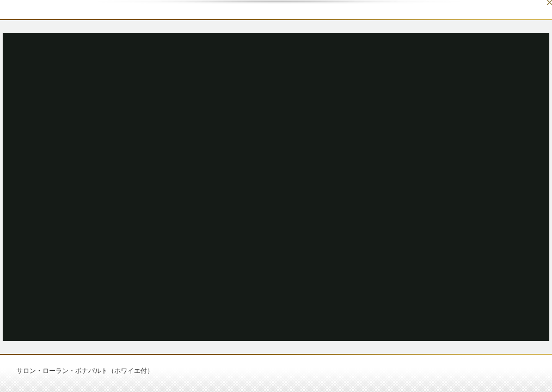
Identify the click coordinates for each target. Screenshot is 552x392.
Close (549, 2)
